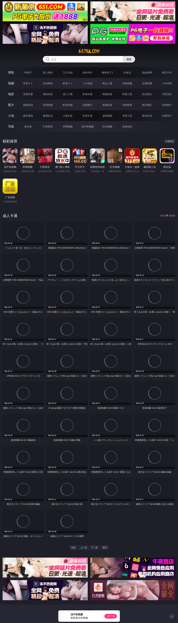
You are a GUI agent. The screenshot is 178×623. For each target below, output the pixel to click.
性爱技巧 (167, 115)
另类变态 (167, 94)
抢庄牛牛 (167, 72)
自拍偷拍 (48, 83)
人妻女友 (68, 115)
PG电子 (28, 72)
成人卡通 (68, 94)
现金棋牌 (147, 72)
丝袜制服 (127, 83)
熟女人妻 (107, 83)
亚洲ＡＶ (28, 83)
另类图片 (167, 105)
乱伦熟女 (147, 94)
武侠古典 (87, 115)
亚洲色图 (48, 105)
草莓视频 (68, 126)
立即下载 (110, 616)
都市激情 (28, 115)
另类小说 (127, 115)
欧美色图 (68, 105)
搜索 (128, 59)
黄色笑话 (147, 115)
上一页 (83, 547)
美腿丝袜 (107, 105)
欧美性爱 (87, 94)
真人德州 (48, 72)
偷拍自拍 (48, 94)
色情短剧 (127, 126)
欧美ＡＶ (68, 83)
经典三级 (127, 94)
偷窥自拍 (28, 105)
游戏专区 (87, 72)
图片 (11, 105)
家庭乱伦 (48, 115)
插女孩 (28, 126)
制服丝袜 (107, 94)
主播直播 (147, 83)
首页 (73, 547)
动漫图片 (87, 105)
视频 (11, 83)
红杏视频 (107, 126)
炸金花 (127, 72)
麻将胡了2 (107, 72)
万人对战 (68, 72)
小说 (11, 116)
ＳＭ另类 (167, 83)
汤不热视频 (87, 126)
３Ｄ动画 (87, 83)
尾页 (104, 547)
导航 (11, 126)
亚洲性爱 (28, 94)
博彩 (11, 72)
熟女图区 (147, 105)
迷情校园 (107, 115)
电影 (11, 94)
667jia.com (89, 51)
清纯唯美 (127, 105)
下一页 (94, 547)
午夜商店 (48, 126)
